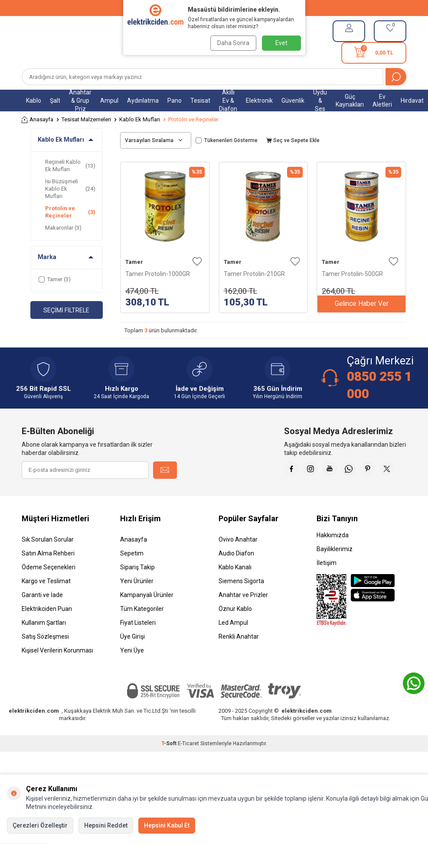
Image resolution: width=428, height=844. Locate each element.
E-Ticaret (188, 765)
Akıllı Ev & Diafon (228, 100)
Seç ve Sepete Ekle (293, 140)
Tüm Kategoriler (142, 630)
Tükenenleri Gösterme (227, 140)
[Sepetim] (373, 53)
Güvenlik (292, 100)
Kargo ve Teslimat (46, 602)
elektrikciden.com (34, 732)
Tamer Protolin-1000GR (157, 273)
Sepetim (132, 574)
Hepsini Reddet (105, 825)
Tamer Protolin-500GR (352, 273)
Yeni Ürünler (137, 602)
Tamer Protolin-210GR (254, 273)
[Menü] (26, 42)
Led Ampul (233, 644)
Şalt (55, 100)
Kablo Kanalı (235, 588)
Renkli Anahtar (239, 658)
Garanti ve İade (42, 616)
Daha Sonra (232, 42)
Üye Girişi (132, 658)
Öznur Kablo (235, 630)
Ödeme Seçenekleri (48, 588)
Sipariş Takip (137, 588)
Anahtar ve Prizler (243, 616)
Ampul (109, 100)
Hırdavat (412, 100)
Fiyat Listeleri (138, 644)
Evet (281, 42)
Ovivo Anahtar (238, 561)
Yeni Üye (132, 672)
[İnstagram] (332, 470)
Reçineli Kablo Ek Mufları (70, 165)
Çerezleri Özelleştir (40, 825)
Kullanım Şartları (44, 644)
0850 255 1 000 (379, 385)
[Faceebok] (311, 470)
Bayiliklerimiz (335, 570)
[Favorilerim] (390, 31)
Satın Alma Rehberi (48, 574)
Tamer (134, 262)
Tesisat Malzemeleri (86, 119)
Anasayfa (37, 119)
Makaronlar (63, 227)
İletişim (327, 584)
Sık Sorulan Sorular (48, 561)
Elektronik (259, 100)
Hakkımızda (333, 556)
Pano (174, 100)
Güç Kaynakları (350, 100)
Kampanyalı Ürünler (146, 616)
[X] (397, 491)
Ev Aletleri (382, 100)
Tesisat (200, 100)
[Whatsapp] (376, 470)
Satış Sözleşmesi (45, 658)
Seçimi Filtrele (66, 310)
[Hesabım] (349, 31)
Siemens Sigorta (241, 602)
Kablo (33, 100)
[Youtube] (354, 470)
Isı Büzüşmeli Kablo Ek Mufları (70, 189)
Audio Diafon (236, 574)
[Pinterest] (397, 470)
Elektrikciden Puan (47, 630)
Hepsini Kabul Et (166, 825)
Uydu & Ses (320, 100)
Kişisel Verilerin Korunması (57, 672)
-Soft (169, 765)
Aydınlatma (143, 100)
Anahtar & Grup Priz (80, 100)
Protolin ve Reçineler (70, 212)
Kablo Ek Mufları (139, 119)
